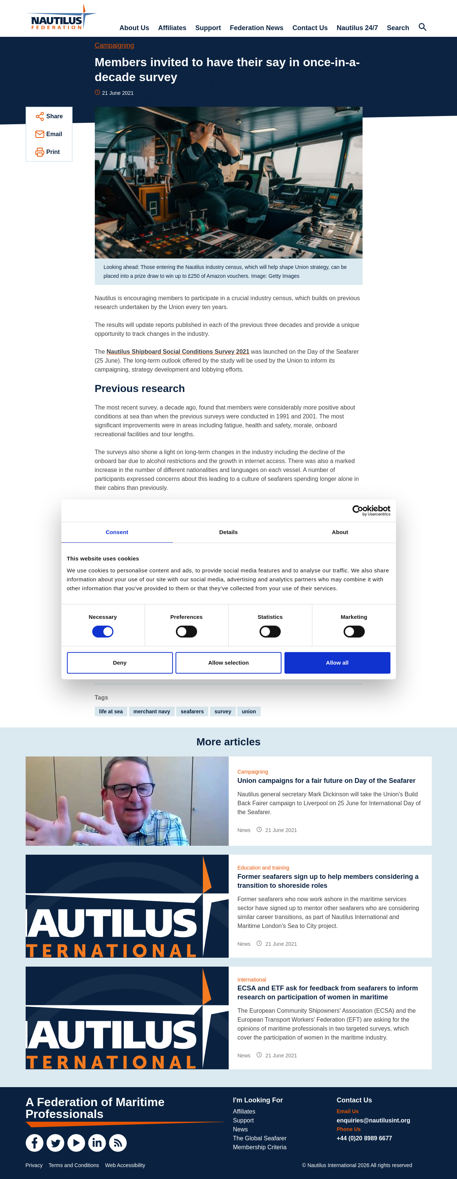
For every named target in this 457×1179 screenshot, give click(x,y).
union (249, 711)
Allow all (337, 662)
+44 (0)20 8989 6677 (364, 1138)
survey (223, 711)
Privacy (34, 1165)
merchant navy (151, 711)
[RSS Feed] (118, 1143)
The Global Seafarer (260, 1138)
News (240, 1129)
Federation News (256, 28)
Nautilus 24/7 (357, 28)
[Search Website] (423, 28)
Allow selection (228, 662)
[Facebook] (35, 1143)
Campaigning (114, 45)
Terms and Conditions (74, 1165)
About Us (134, 28)
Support (208, 28)
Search (398, 28)
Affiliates (172, 28)
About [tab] (340, 532)
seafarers (192, 711)
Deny (120, 662)
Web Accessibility (125, 1165)
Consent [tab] (117, 532)
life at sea (111, 711)
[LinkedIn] (97, 1143)
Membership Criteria (260, 1147)
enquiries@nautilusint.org (374, 1120)
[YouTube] (76, 1143)
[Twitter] (55, 1143)
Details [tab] (228, 532)
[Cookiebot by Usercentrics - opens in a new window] (357, 510)
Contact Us (310, 28)
